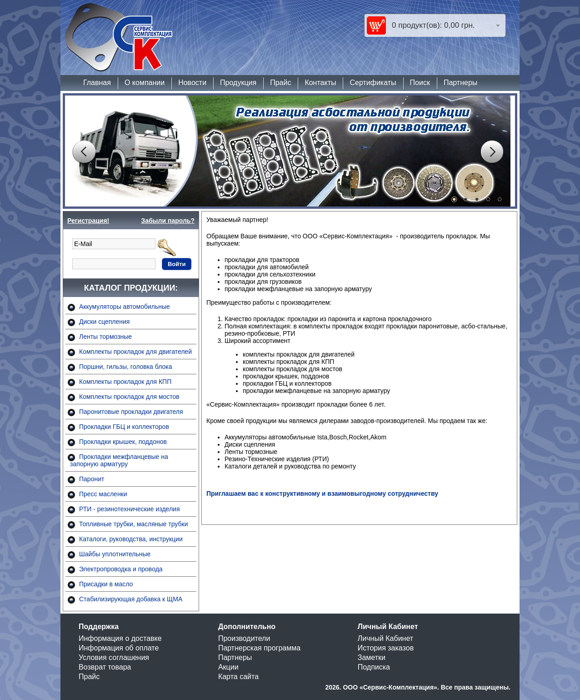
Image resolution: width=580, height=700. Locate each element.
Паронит (91, 479)
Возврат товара (105, 667)
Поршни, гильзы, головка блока (125, 366)
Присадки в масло (106, 584)
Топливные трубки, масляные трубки (133, 524)
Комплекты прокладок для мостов (129, 396)
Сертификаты (373, 82)
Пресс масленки (103, 494)
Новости (192, 82)
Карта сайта (238, 676)
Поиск (420, 82)
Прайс (280, 82)
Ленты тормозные (105, 336)
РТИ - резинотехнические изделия (129, 509)
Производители (244, 638)
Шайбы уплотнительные (114, 554)
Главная (97, 82)
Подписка (374, 667)
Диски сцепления (104, 321)
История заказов (386, 648)
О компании (145, 82)
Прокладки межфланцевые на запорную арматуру (119, 460)
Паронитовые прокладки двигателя (131, 411)
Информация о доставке (120, 638)
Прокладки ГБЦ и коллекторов (124, 426)
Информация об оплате (119, 648)
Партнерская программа (259, 648)
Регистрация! (88, 220)
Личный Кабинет (385, 638)
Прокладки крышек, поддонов (123, 441)
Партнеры (460, 82)
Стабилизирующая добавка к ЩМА (130, 599)
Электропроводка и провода (121, 569)
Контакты (320, 82)
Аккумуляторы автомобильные (124, 306)
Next (492, 152)
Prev (83, 152)
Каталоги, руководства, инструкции (131, 539)
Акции (228, 667)
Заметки (371, 657)
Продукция (238, 82)
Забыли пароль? (168, 220)
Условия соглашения (114, 657)
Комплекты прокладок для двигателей (135, 351)
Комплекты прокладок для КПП (125, 381)
